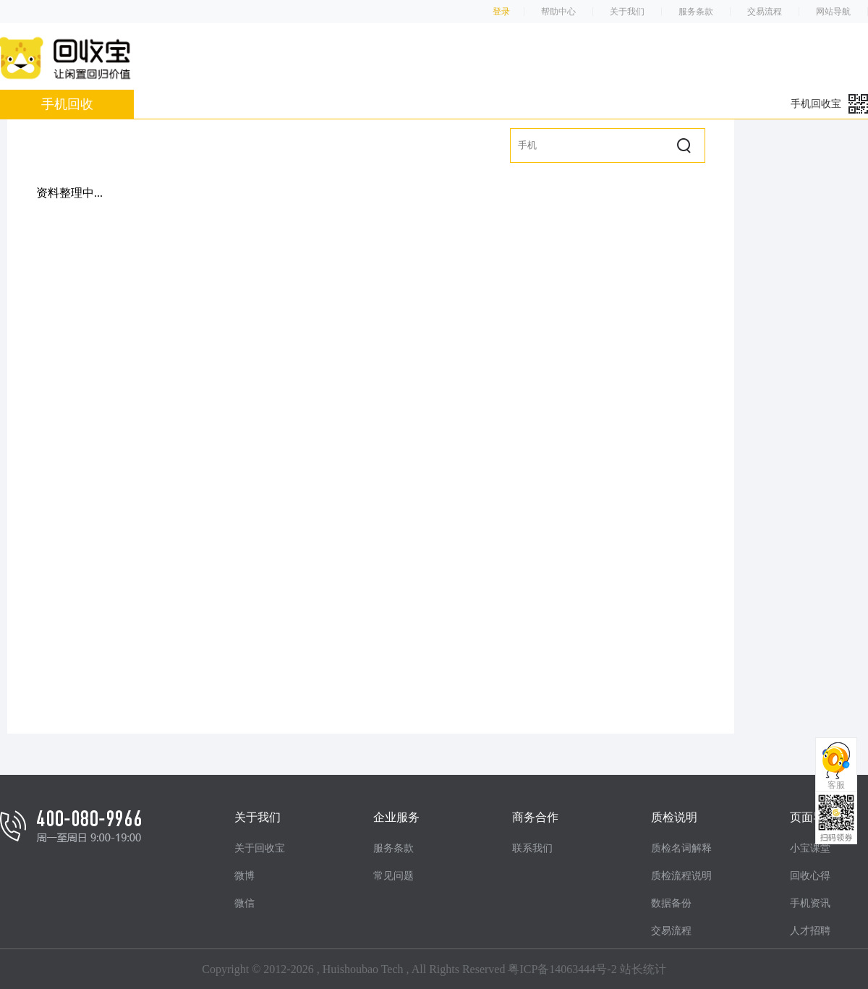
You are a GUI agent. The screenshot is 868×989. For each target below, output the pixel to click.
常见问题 (393, 875)
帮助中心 (558, 12)
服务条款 (695, 12)
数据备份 (671, 903)
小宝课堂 (810, 848)
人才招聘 (810, 930)
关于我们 (627, 12)
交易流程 (764, 12)
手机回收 (67, 104)
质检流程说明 (681, 875)
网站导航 (833, 12)
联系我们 (532, 848)
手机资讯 (810, 903)
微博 (244, 875)
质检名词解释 (681, 848)
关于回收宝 (259, 848)
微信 (244, 903)
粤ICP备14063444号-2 (562, 969)
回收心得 (810, 875)
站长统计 (643, 969)
